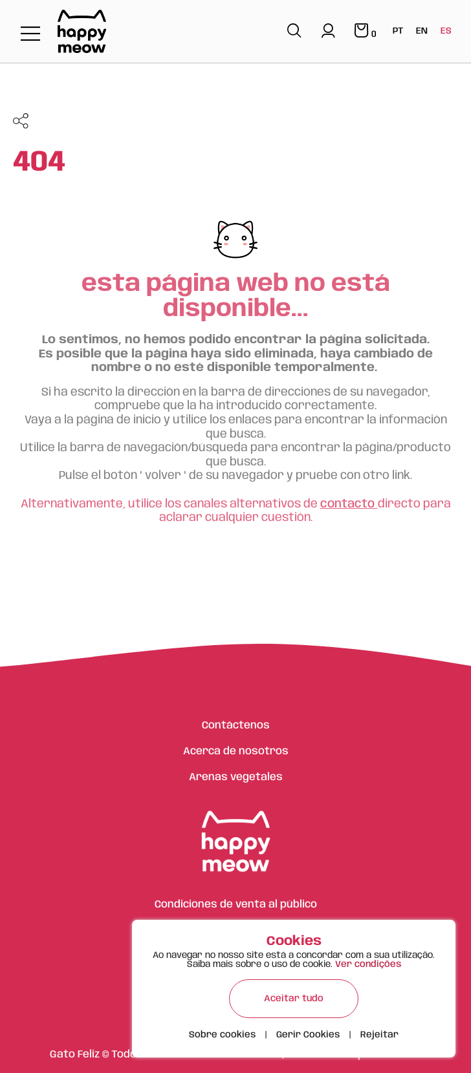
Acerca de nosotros (236, 751)
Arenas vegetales (236, 777)
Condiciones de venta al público (236, 904)
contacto (349, 504)
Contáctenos (236, 725)
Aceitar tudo (293, 998)
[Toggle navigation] (30, 34)
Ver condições (368, 964)
